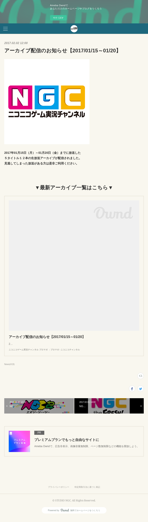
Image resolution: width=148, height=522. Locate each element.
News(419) (9, 368)
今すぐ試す (58, 18)
